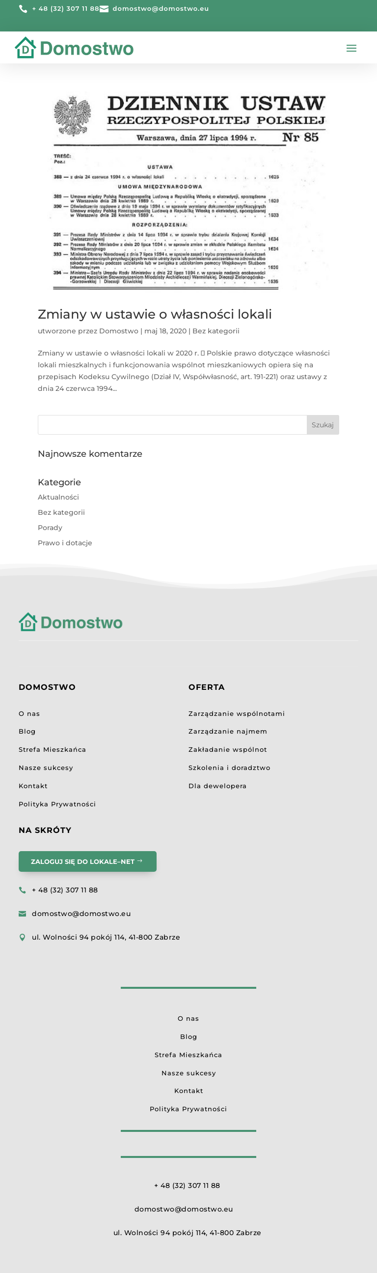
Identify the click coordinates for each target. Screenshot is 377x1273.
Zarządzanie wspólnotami (236, 713)
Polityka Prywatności (57, 804)
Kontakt (33, 786)
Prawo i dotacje (65, 542)
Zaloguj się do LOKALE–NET (83, 861)
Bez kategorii (216, 330)
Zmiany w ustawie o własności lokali (155, 314)
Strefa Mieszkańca (52, 749)
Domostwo (118, 330)
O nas (29, 713)
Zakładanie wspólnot (227, 749)
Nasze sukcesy (46, 767)
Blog (27, 731)
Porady (50, 527)
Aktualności (58, 497)
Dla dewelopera (217, 786)
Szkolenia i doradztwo (229, 767)
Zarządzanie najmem (228, 731)
